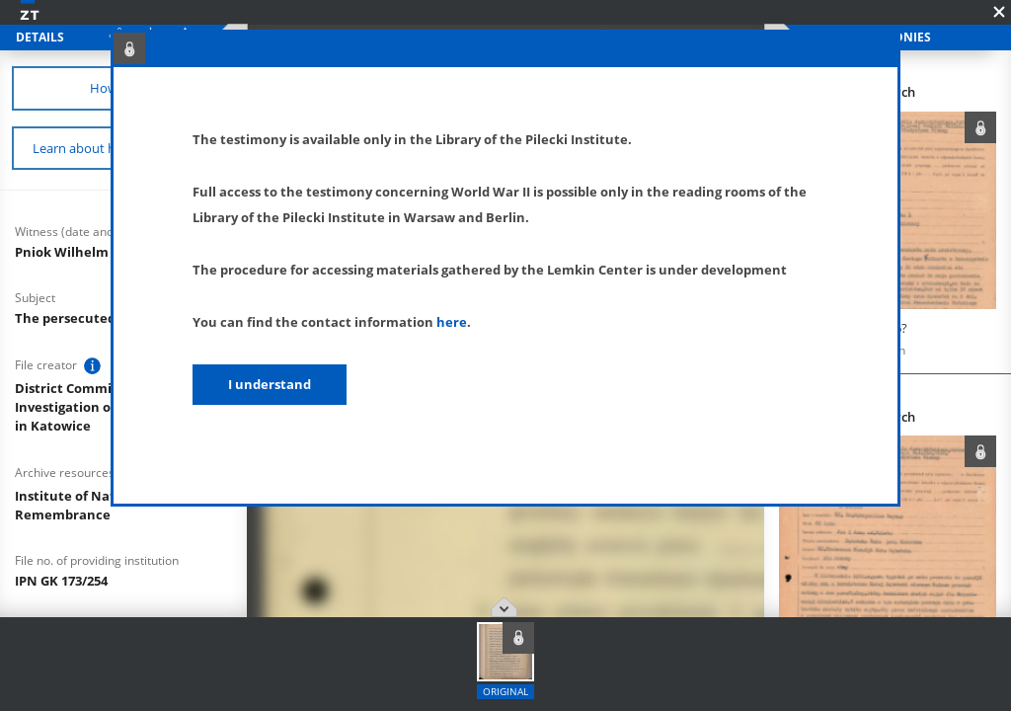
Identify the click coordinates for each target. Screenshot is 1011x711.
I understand (269, 384)
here (451, 322)
